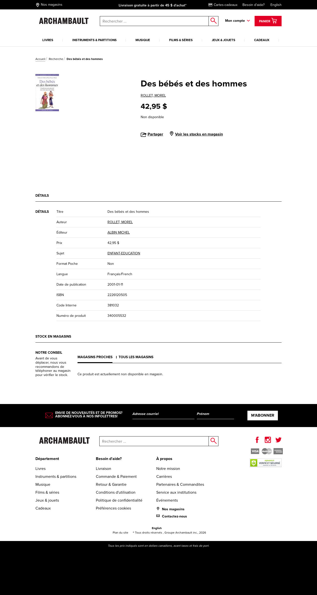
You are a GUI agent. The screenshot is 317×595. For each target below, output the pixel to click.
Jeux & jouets (223, 40)
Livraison (103, 468)
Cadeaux (261, 40)
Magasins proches (95, 357)
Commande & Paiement (116, 476)
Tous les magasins (136, 357)
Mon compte (235, 20)
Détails (42, 195)
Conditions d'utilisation (115, 492)
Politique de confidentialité (119, 500)
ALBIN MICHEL (118, 232)
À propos (164, 458)
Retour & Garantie (111, 484)
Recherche (56, 59)
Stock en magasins (53, 336)
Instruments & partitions (94, 40)
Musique (142, 40)
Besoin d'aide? (253, 4)
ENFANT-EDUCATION (123, 253)
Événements (167, 500)
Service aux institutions (176, 492)
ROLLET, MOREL (153, 95)
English (276, 4)
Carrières (164, 476)
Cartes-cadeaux (223, 4)
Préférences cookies (113, 508)
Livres (47, 40)
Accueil (40, 59)
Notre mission (168, 468)
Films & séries (181, 40)
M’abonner (262, 415)
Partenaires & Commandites (180, 484)
